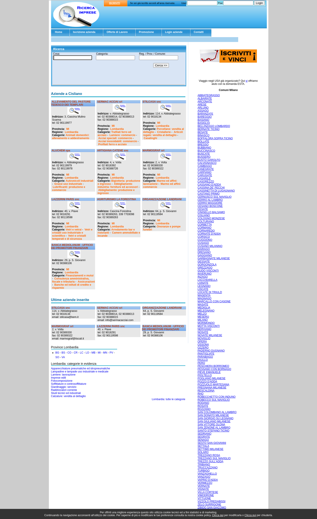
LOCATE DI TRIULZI (209, 292)
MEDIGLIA (203, 307)
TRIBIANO (203, 464)
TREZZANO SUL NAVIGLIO (213, 458)
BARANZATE (205, 113)
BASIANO (203, 120)
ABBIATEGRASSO (208, 95)
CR (75, 352)
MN (105, 352)
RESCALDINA (205, 390)
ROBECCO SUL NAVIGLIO (213, 399)
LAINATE (202, 283)
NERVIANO (204, 329)
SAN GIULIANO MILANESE (213, 421)
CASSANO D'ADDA (209, 184)
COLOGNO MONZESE (211, 218)
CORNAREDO (206, 230)
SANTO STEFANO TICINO (213, 430)
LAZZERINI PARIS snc (65, 199)
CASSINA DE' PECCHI (211, 187)
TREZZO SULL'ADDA (210, 461)
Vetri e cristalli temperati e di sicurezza (69, 237)
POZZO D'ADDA (207, 381)
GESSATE (203, 261)
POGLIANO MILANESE (211, 378)
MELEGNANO (205, 310)
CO (69, 352)
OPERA (202, 341)
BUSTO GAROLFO (208, 160)
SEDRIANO (204, 433)
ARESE (201, 104)
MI (67, 129)
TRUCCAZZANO (207, 467)
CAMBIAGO (204, 166)
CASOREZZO (205, 181)
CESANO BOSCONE (210, 206)
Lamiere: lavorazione (63, 374)
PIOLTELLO (204, 375)
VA (63, 357)
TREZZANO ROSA (208, 455)
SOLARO (202, 452)
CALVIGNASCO (206, 163)
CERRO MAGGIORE (209, 203)
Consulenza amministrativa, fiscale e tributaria (70, 280)
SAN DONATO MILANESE (213, 415)
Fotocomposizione (61, 380)
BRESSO (202, 144)
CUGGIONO (204, 239)
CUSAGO (203, 243)
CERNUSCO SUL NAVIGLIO (214, 196)
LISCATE (202, 289)
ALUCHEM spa (61, 150)
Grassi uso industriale (68, 183)
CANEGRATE (205, 169)
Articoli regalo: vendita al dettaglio (163, 134)
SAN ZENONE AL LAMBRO (213, 427)
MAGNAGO (204, 298)
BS (63, 352)
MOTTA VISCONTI (208, 326)
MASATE (202, 304)
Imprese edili (58, 377)
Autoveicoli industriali (79, 180)
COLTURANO (205, 221)
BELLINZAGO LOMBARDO (213, 126)
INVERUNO (204, 273)
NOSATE (202, 332)
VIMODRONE (205, 495)
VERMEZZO (204, 483)
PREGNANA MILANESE (211, 387)
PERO (201, 363)
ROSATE (202, 406)
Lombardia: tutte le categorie (168, 399)
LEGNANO (203, 286)
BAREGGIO (204, 116)
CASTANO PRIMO (208, 193)
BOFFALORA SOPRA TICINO (215, 138)
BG (57, 352)
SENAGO (203, 439)
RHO (200, 393)
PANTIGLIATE (205, 353)
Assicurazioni (86, 281)
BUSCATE (203, 153)
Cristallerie (164, 132)
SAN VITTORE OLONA (211, 424)
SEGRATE (203, 436)
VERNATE (203, 486)
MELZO (201, 313)
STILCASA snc (152, 101)
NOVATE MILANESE (209, 335)
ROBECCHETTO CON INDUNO (216, 396)
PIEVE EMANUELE (209, 372)
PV (111, 352)
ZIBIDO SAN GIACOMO (211, 507)
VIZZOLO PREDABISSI (211, 501)
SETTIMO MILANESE (210, 449)
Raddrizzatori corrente (64, 390)
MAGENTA (203, 295)
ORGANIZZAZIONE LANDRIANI (162, 199)
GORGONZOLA (206, 264)
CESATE (202, 209)
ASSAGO (203, 110)
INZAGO (202, 276)
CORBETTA (204, 224)
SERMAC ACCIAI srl (109, 101)
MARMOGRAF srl (153, 150)
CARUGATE (204, 175)
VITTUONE (204, 498)
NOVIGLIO (203, 338)
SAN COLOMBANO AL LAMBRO (216, 412)
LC (81, 352)
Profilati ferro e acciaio (112, 144)
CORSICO (203, 236)
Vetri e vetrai (73, 229)
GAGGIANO (204, 255)
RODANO (203, 403)
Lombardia (71, 132)
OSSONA (203, 344)
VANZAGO (203, 476)
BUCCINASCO (206, 150)
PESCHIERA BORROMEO (213, 366)
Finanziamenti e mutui (80, 275)
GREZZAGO (204, 267)
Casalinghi (150, 138)
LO (87, 352)
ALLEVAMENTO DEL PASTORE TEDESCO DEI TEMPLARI (71, 103)
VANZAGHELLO (207, 473)
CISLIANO (203, 215)
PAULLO (202, 359)
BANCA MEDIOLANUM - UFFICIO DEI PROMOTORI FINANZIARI (72, 246)
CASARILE (203, 178)
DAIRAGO (203, 249)
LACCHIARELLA (207, 279)
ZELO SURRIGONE (209, 504)
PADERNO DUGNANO (211, 350)
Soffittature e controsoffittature (68, 383)
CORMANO (204, 227)
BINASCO (203, 135)
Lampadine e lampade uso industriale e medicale (80, 371)
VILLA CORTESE (207, 492)
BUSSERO (203, 156)
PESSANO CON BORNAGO (214, 369)
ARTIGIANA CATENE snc (112, 150)
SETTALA (203, 446)
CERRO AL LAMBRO (210, 199)
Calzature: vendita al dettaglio (68, 396)
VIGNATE (203, 489)
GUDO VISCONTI (208, 270)
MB (94, 352)
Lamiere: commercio (122, 135)
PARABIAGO (205, 356)
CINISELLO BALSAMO (211, 212)
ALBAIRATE (204, 98)
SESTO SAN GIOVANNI (211, 443)
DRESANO (203, 252)
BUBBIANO (204, 147)
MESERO (203, 316)
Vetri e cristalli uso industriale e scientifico (72, 232)
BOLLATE (203, 141)
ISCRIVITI (114, 3)
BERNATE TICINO (208, 129)
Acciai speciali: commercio (115, 138)
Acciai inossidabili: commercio (117, 141)
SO (57, 357)
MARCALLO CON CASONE (213, 301)
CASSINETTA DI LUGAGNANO (216, 190)
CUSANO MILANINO (209, 246)
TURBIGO (203, 470)
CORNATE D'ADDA (209, 233)
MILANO (202, 319)
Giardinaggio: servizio (63, 386)
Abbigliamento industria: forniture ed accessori (118, 185)
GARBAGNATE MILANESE (213, 258)
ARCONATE (204, 101)
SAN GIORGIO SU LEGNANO (215, 418)
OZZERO (202, 347)
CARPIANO (204, 172)
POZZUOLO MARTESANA (213, 384)
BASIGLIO (203, 123)
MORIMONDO (205, 323)
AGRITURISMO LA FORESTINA (116, 199)
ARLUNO (202, 107)
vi (247, 80)
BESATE (202, 132)
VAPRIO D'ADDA (207, 479)
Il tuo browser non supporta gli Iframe (119, 68)
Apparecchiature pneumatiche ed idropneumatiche (80, 368)
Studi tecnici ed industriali (66, 393)
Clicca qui (217, 515)
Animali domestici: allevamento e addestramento (70, 137)
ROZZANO (203, 409)
